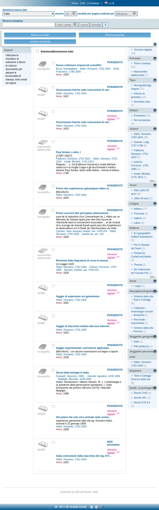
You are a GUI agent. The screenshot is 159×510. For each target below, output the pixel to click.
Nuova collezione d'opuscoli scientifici (79, 65)
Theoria (138, 264)
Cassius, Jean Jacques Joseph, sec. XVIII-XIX (82, 231)
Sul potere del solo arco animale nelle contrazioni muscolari (91, 417)
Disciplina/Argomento (143, 291)
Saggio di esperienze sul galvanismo (77, 296)
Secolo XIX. (140, 397)
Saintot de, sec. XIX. (93, 234)
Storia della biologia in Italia (72, 372)
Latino (137, 222)
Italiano (138, 208)
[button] (70, 13)
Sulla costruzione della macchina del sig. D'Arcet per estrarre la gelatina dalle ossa (105, 455)
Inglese (138, 218)
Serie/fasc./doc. (142, 101)
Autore (134, 128)
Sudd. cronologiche (142, 387)
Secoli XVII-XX (142, 402)
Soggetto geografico (143, 336)
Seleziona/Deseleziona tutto (56, 51)
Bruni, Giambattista (67, 68)
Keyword (135, 370)
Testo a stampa (142, 63)
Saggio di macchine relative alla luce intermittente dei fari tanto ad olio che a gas (103, 326)
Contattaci (94, 3)
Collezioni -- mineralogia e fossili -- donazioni (142, 312)
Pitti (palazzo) (141, 346)
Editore (134, 228)
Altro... (153, 181)
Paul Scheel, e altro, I (68, 152)
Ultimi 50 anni (141, 198)
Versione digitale (113, 118)
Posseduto (140, 115)
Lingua (134, 203)
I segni (137, 286)
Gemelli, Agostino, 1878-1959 (103, 376)
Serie (133, 281)
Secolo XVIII (140, 393)
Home (75, 3)
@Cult (80, 491)
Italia (136, 341)
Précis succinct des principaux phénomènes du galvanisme (91, 213)
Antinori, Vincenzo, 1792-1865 (140, 165)
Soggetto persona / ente (142, 354)
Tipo (132, 80)
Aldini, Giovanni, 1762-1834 (95, 68)
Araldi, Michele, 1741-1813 (79, 161)
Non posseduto (142, 120)
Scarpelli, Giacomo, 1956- (70, 376)
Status (134, 110)
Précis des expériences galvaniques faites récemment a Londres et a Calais (100, 188)
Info (83, 3)
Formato (135, 58)
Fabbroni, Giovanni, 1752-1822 (73, 158)
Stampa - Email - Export (17, 47)
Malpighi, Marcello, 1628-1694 (75, 379)
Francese (139, 213)
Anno (133, 185)
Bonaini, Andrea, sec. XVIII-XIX (81, 269)
